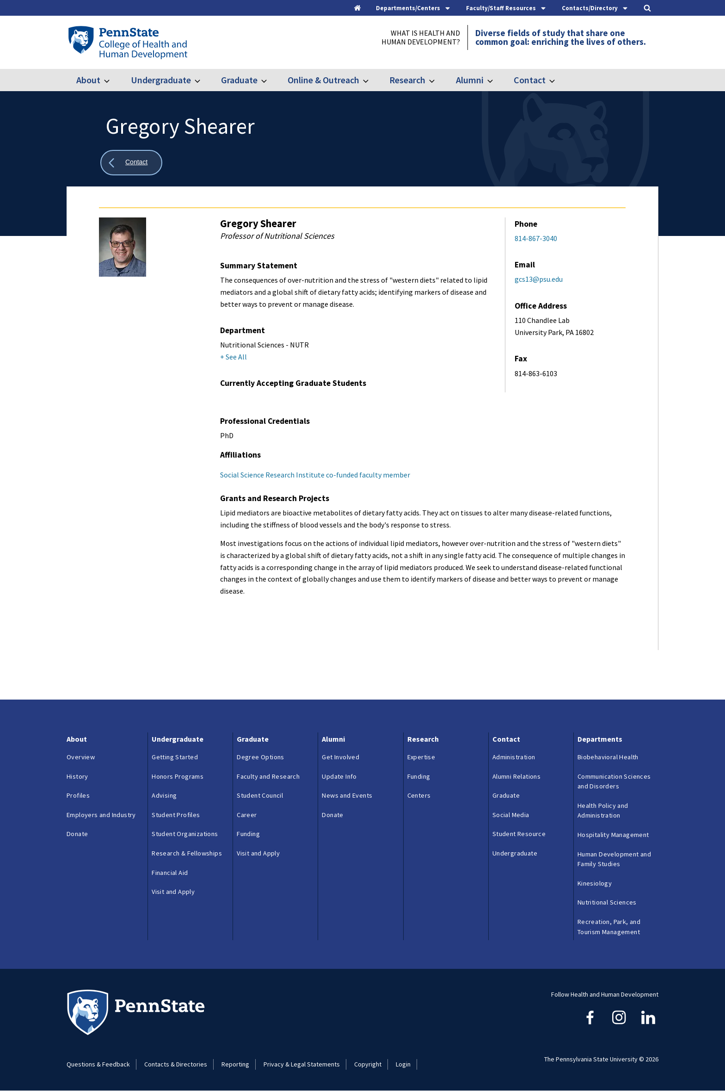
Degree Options (260, 757)
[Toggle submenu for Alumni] (496, 80)
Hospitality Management (613, 835)
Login (403, 1064)
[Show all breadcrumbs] (131, 162)
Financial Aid (170, 872)
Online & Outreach (323, 80)
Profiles (78, 795)
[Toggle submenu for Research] (437, 80)
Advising (164, 795)
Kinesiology (595, 883)
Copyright (367, 1064)
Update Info (339, 776)
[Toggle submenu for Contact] (558, 80)
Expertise (421, 757)
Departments (600, 739)
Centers (419, 795)
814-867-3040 (536, 238)
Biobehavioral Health (608, 757)
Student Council (260, 795)
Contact (530, 80)
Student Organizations (185, 834)
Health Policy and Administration (603, 810)
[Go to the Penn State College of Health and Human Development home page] (127, 42)
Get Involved (340, 757)
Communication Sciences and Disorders (614, 781)
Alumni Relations (516, 776)
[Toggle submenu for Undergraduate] (203, 80)
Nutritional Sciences (607, 902)
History (77, 776)
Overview (81, 757)
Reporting (235, 1064)
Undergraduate (161, 80)
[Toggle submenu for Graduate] (270, 80)
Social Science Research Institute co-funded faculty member (315, 474)
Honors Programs (177, 776)
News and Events (347, 795)
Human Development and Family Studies (614, 859)
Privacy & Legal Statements (302, 1064)
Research (407, 80)
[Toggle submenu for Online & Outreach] (371, 80)
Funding (248, 834)
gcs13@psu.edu (539, 279)
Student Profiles (176, 815)
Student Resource (519, 834)
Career (247, 815)
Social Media (510, 815)
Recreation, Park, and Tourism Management (609, 926)
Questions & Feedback (98, 1064)
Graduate (239, 80)
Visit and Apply (173, 891)
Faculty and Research (268, 776)
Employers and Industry (101, 815)
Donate (77, 834)
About (88, 80)
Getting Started (175, 757)
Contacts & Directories (175, 1064)
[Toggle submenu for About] (112, 80)
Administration (513, 757)
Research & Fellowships (187, 853)
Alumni (470, 80)
